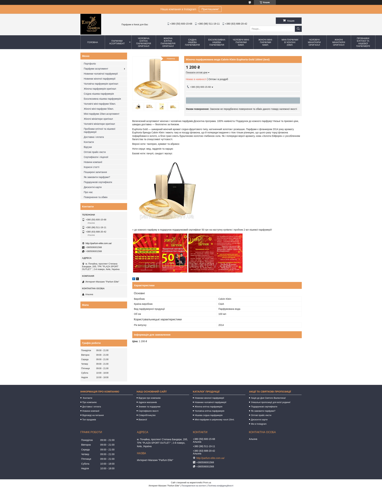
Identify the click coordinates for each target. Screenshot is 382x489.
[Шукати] (298, 29)
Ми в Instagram (258, 424)
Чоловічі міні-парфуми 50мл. (241, 42)
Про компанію (89, 402)
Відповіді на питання (93, 415)
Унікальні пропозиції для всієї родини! (270, 402)
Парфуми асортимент (117, 42)
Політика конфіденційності (220, 486)
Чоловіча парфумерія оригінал (101, 83)
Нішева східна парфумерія (209, 415)
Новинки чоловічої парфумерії (101, 73)
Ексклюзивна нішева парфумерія (216, 42)
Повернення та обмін (96, 197)
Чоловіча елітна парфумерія (209, 411)
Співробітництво (147, 415)
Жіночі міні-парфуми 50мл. (265, 42)
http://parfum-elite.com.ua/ (99, 243)
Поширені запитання (95, 172)
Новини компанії (93, 162)
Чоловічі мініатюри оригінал (314, 42)
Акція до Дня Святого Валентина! (268, 398)
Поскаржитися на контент (193, 486)
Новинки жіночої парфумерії (100, 78)
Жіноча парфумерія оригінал (100, 88)
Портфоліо (90, 63)
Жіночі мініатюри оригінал (338, 42)
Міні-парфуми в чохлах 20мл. (290, 42)
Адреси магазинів (148, 402)
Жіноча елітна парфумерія (208, 406)
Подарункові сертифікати (98, 182)
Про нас (88, 192)
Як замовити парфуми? (97, 177)
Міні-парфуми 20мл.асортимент (101, 113)
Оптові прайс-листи (95, 152)
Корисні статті (91, 167)
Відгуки (88, 147)
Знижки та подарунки (149, 406)
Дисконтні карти (93, 187)
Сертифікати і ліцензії (96, 157)
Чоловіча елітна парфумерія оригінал (143, 42)
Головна (92, 42)
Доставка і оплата (94, 137)
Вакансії (143, 419)
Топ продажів (89, 419)
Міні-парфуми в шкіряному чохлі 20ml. (214, 419)
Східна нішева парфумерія (192, 42)
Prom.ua (207, 482)
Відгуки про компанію (150, 398)
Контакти (89, 142)
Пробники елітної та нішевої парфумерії (363, 42)
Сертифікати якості (149, 411)
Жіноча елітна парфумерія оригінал (168, 42)
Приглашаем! (210, 9)
